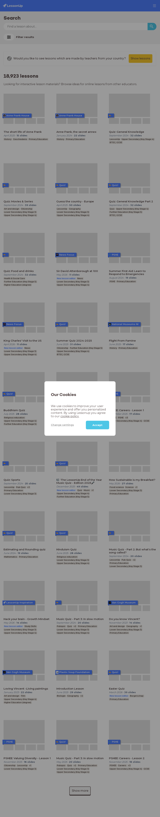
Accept (97, 425)
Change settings (62, 425)
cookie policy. (69, 416)
